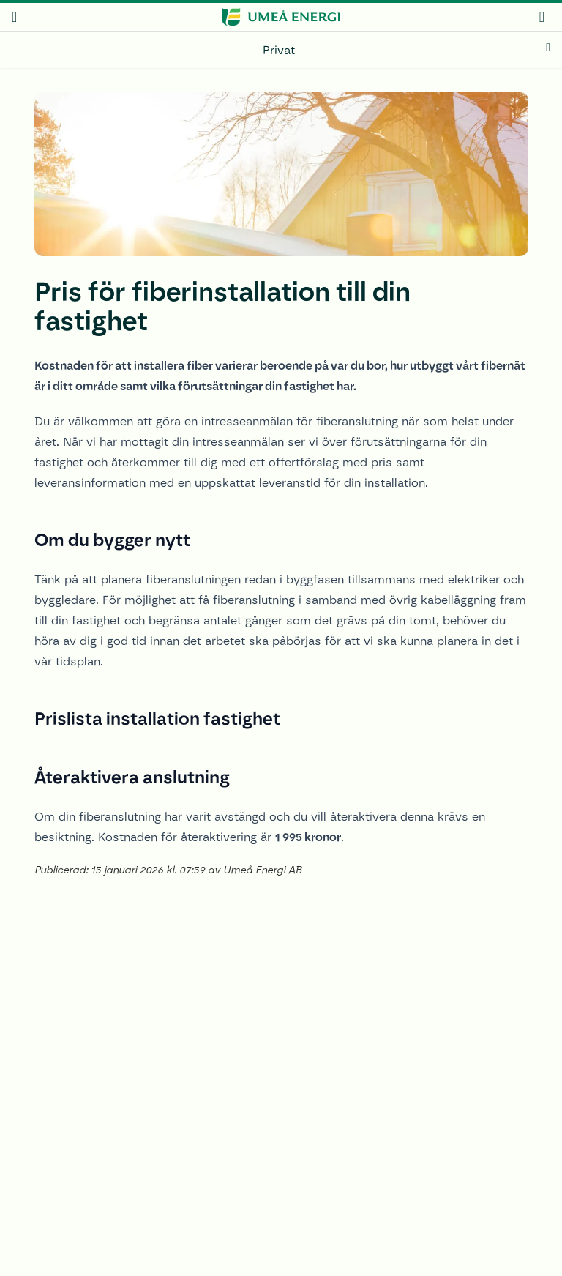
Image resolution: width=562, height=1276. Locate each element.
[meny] (14, 17)
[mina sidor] (541, 16)
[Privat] (281, 50)
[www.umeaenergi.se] (281, 17)
